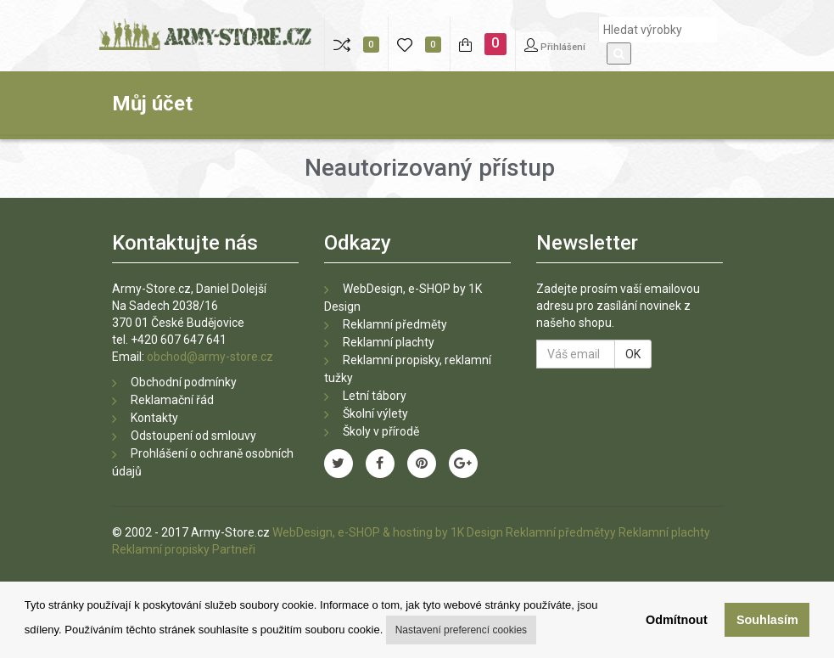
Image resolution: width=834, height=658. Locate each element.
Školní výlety (375, 413)
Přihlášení (554, 45)
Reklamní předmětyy (561, 532)
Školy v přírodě (381, 431)
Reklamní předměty (395, 324)
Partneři (233, 549)
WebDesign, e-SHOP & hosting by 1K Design (387, 532)
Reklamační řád (172, 400)
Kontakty (154, 418)
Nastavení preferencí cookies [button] (461, 630)
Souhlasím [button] (767, 620)
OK (633, 354)
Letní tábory (374, 395)
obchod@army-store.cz (210, 356)
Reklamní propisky (161, 549)
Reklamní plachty (388, 342)
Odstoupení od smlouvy (193, 435)
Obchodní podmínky (184, 382)
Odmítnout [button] (677, 620)
